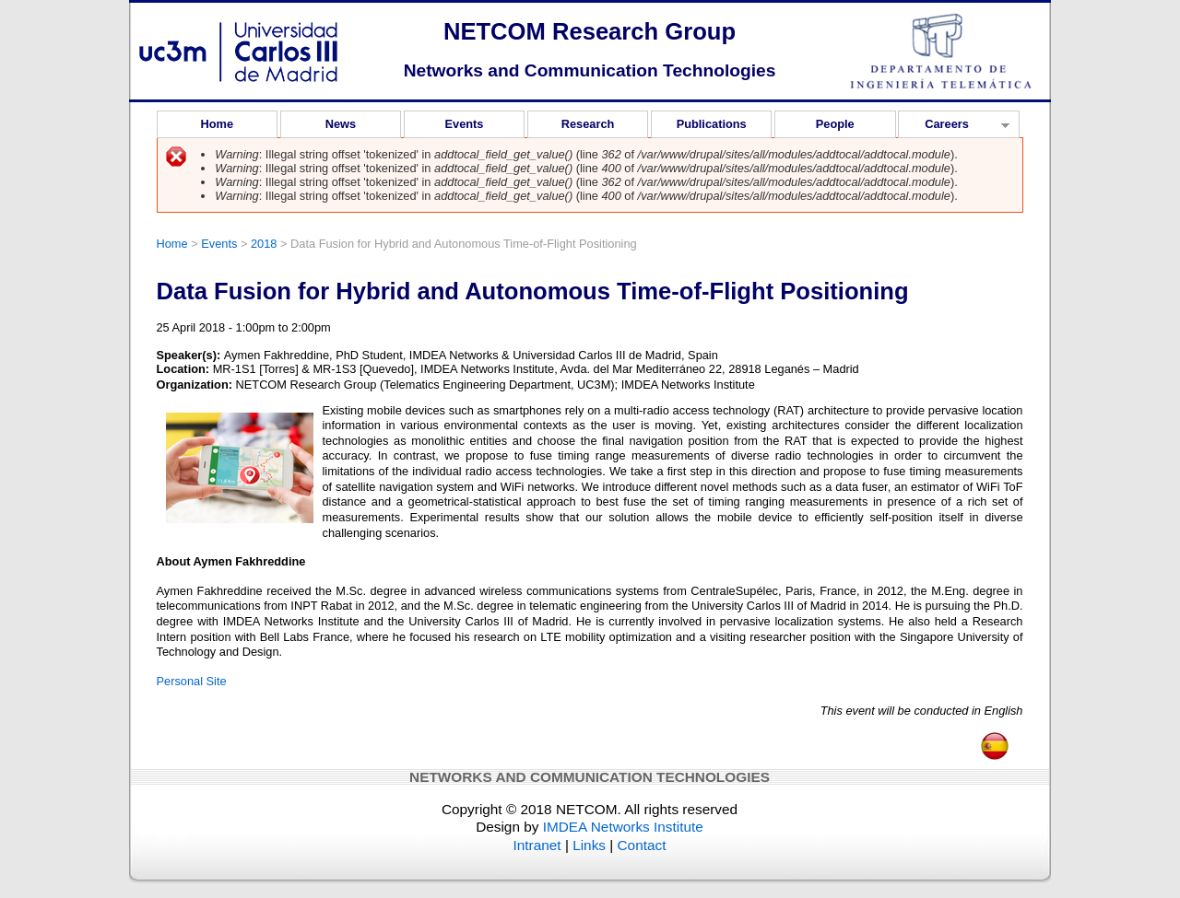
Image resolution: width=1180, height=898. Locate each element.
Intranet (537, 845)
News (340, 124)
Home (217, 124)
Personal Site (192, 681)
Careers (954, 127)
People (835, 124)
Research (588, 124)
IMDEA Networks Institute (623, 826)
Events (464, 124)
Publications (712, 124)
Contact (642, 845)
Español (995, 740)
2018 (264, 244)
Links (589, 845)
